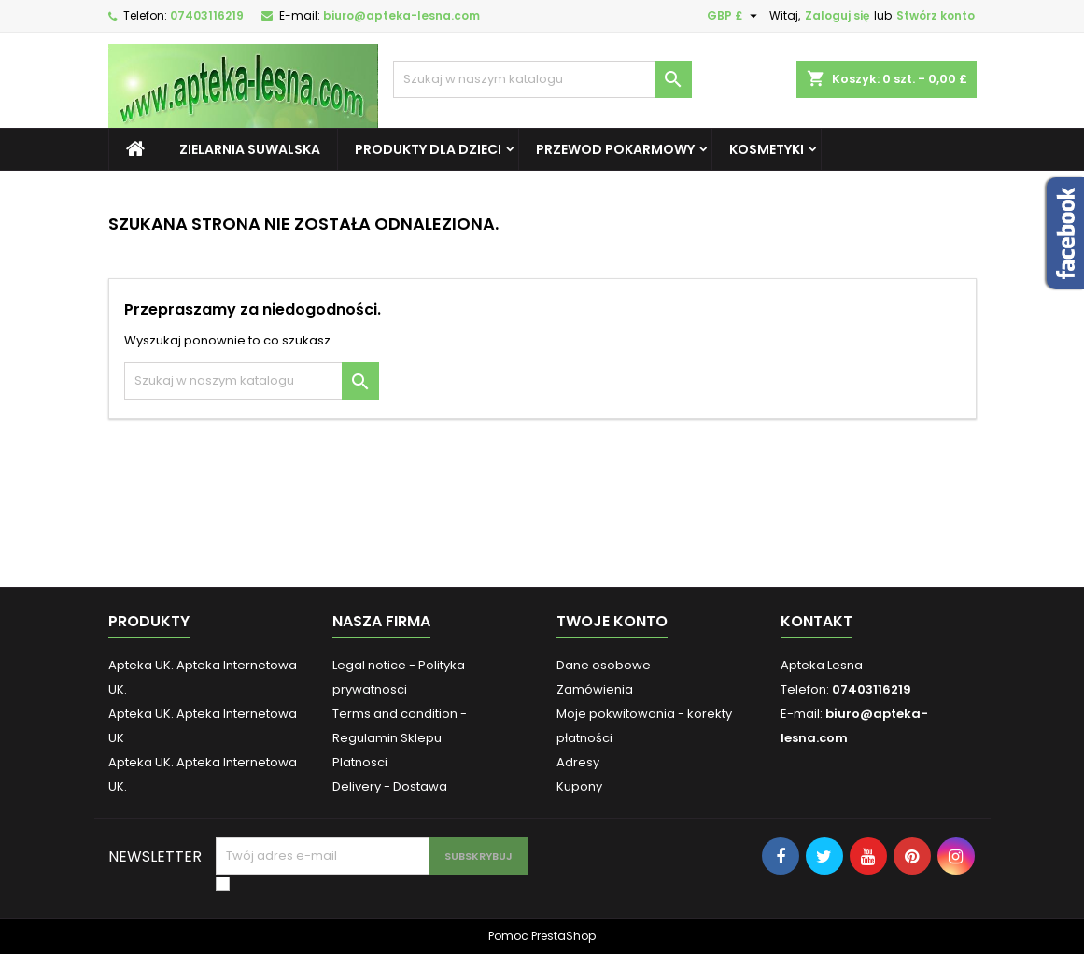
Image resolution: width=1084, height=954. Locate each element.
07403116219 (207, 15)
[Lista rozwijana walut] (734, 16)
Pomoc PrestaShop (542, 936)
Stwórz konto (935, 15)
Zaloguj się (837, 15)
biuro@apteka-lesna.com (401, 15)
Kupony (579, 786)
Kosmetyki (766, 149)
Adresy (577, 762)
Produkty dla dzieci (428, 149)
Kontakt (816, 621)
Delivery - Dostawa (389, 786)
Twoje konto (612, 621)
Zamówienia (594, 689)
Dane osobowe (603, 665)
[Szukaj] (542, 79)
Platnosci (359, 762)
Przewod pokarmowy (615, 149)
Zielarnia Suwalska (249, 149)
